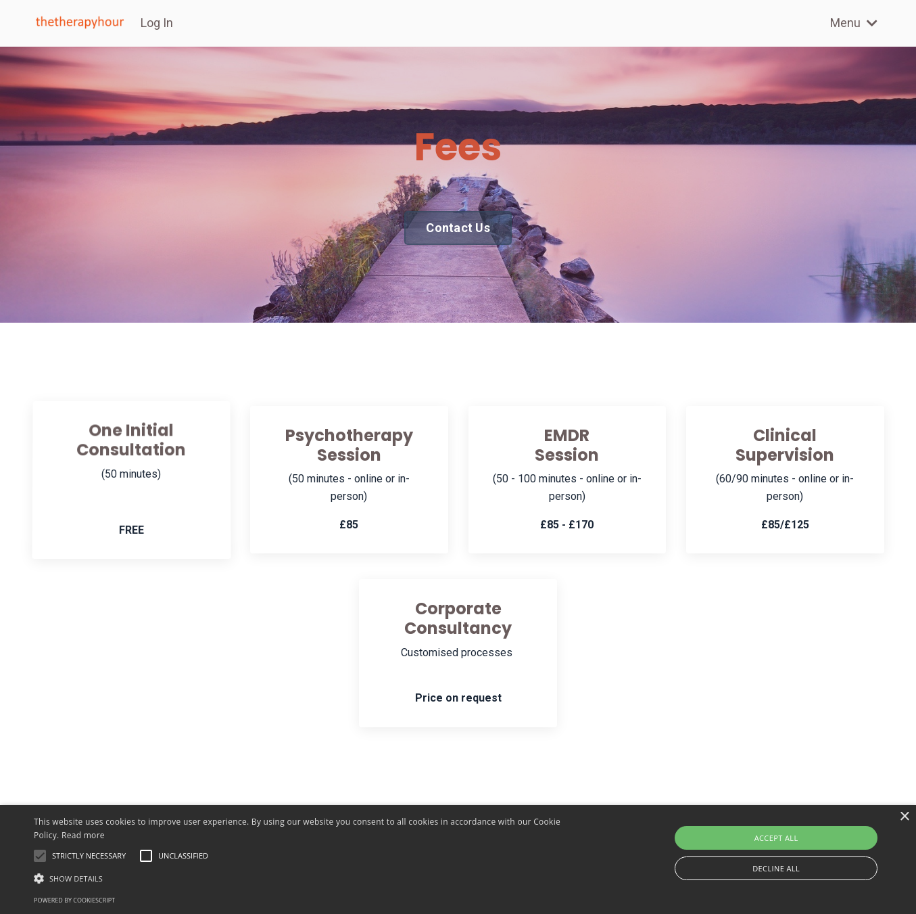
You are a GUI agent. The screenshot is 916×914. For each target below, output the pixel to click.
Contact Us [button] (458, 228)
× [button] (904, 817)
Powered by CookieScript (74, 900)
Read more (83, 835)
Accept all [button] (776, 838)
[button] (309, 878)
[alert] (458, 859)
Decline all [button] (776, 868)
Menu (853, 23)
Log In (157, 23)
